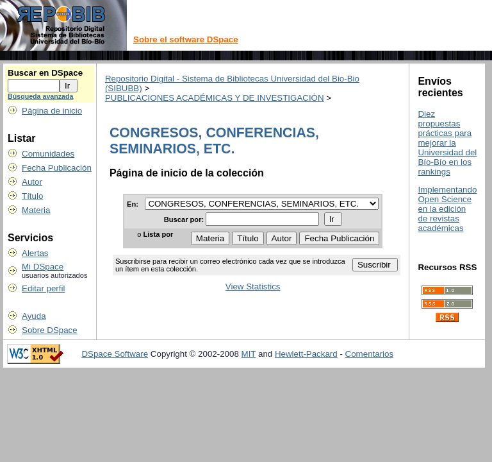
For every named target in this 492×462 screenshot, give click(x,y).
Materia (36, 210)
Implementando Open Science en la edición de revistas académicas (447, 209)
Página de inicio (52, 111)
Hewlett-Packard (306, 354)
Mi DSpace (42, 266)
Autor (32, 182)
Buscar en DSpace (45, 73)
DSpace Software (114, 354)
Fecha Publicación (57, 168)
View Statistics (253, 286)
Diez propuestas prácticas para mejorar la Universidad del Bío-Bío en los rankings (447, 142)
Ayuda (34, 316)
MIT (249, 354)
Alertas (35, 253)
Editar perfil (43, 288)
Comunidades (48, 153)
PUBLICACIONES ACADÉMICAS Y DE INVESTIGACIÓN (214, 98)
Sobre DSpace (50, 330)
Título (32, 196)
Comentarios (369, 354)
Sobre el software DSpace (185, 39)
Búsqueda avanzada (40, 96)
